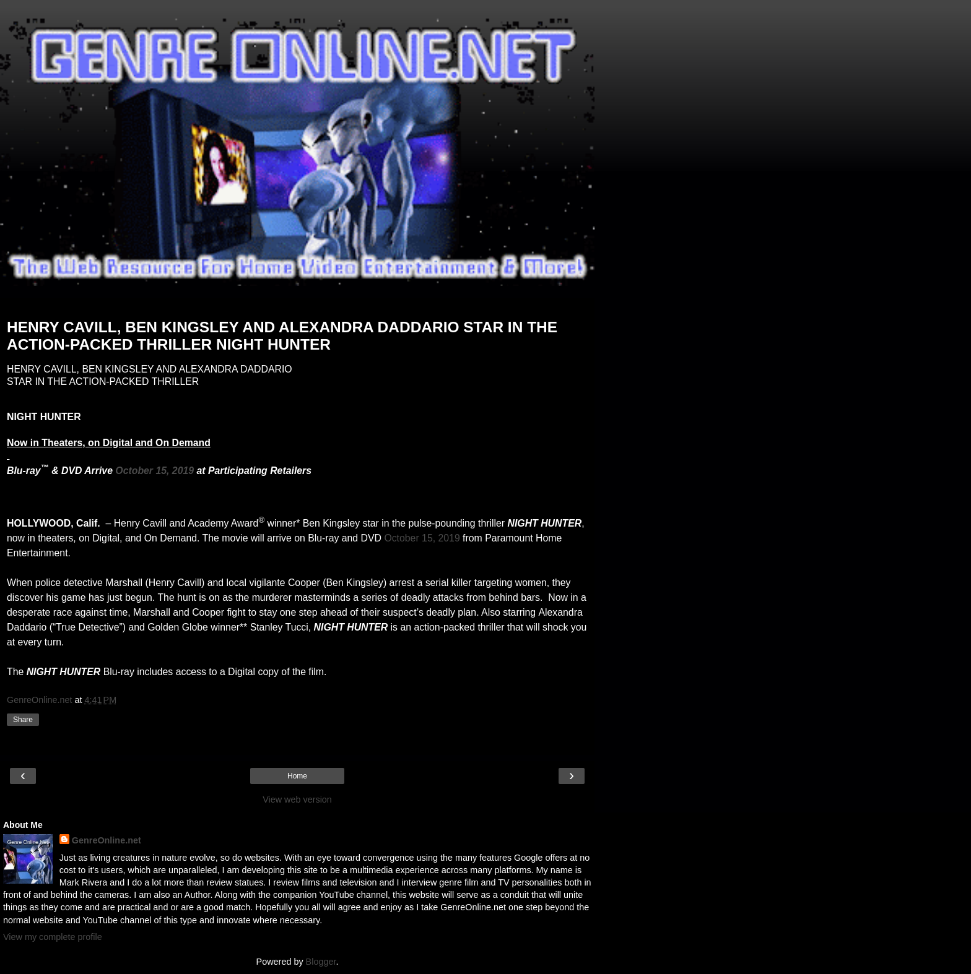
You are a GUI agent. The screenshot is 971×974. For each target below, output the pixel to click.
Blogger (321, 962)
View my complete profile (52, 937)
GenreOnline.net (106, 840)
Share (23, 719)
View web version (297, 799)
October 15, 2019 (154, 470)
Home (297, 776)
